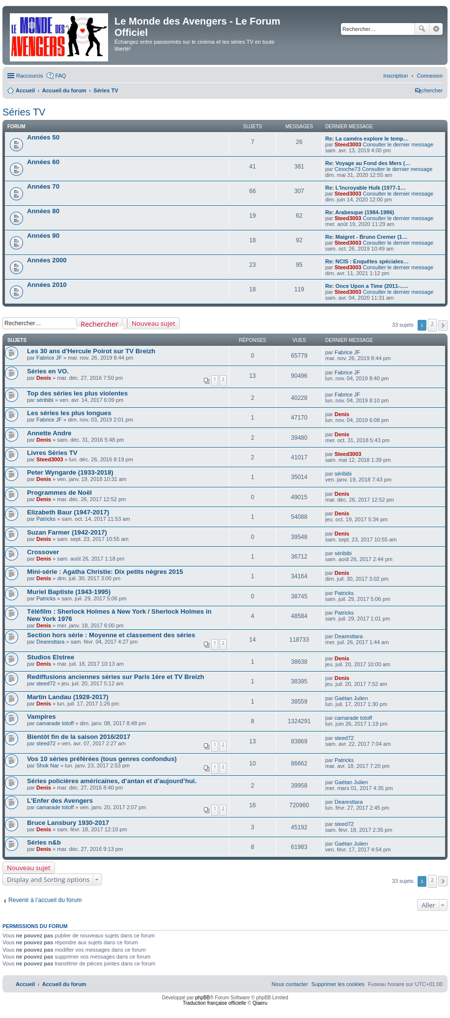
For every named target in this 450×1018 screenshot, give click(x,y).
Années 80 (43, 211)
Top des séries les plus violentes (77, 393)
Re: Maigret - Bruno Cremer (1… (366, 237)
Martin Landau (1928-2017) (68, 697)
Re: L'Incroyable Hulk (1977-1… (365, 188)
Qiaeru (260, 1003)
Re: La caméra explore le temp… (367, 138)
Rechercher (422, 29)
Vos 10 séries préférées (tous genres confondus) (102, 759)
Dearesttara (50, 642)
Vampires (41, 716)
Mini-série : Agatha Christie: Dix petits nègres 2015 (105, 571)
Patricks (46, 519)
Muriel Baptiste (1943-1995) (69, 591)
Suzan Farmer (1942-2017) (67, 532)
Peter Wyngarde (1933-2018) (70, 472)
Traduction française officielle (214, 1003)
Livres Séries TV (52, 452)
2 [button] (432, 323)
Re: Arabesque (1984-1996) (359, 212)
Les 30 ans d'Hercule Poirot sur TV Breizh (91, 351)
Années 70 (43, 186)
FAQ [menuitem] (60, 76)
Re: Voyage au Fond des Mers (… (367, 163)
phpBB (202, 997)
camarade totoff (55, 723)
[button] (443, 325)
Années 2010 (47, 284)
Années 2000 (47, 260)
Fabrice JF (49, 358)
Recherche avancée (436, 29)
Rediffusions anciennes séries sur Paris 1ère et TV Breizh (115, 676)
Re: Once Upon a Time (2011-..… (366, 286)
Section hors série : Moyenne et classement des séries (111, 635)
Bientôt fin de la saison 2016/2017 (78, 736)
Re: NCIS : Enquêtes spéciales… (367, 261)
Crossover (43, 552)
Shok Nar (47, 765)
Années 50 (43, 137)
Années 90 (43, 235)
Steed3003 (348, 144)
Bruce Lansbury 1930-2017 (68, 822)
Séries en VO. (48, 371)
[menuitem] (430, 76)
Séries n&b (44, 842)
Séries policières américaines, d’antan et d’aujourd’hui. (112, 781)
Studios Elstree (50, 657)
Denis (43, 378)
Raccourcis (29, 76)
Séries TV (23, 112)
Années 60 (43, 162)
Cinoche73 (348, 169)
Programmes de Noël (59, 492)
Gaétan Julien (351, 698)
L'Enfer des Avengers (60, 800)
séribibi (45, 400)
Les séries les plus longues (69, 413)
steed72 (46, 683)
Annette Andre (49, 433)
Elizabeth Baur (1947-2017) (68, 512)
